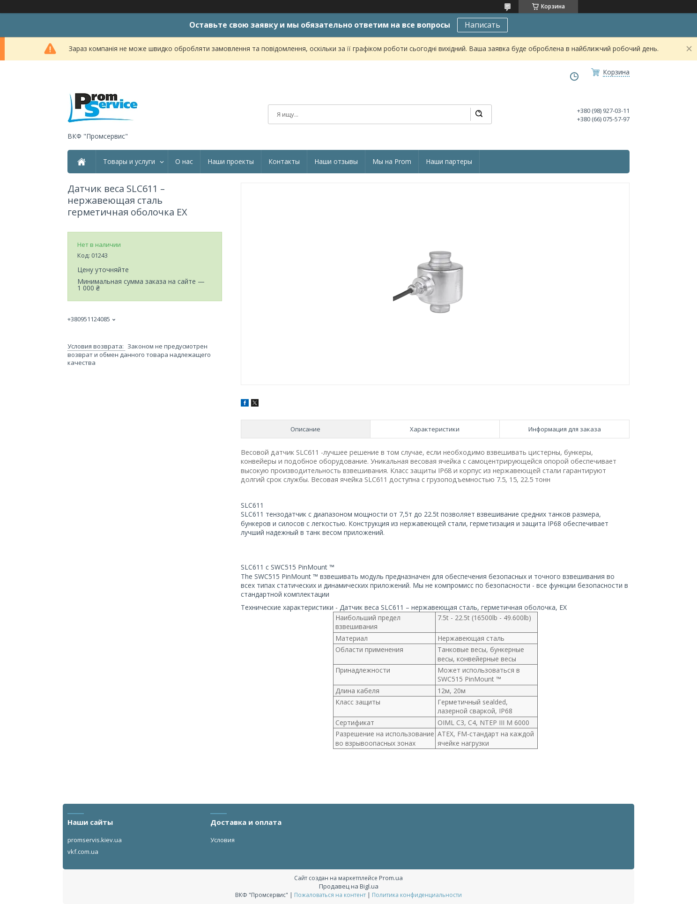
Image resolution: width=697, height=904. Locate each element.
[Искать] (478, 114)
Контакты (284, 161)
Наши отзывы (336, 161)
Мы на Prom (391, 161)
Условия (222, 840)
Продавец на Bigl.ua (348, 886)
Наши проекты (231, 161)
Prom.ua (391, 878)
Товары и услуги (129, 161)
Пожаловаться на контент (330, 895)
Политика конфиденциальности (417, 895)
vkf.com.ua (82, 851)
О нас (184, 161)
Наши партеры (449, 161)
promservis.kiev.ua (94, 840)
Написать (482, 25)
